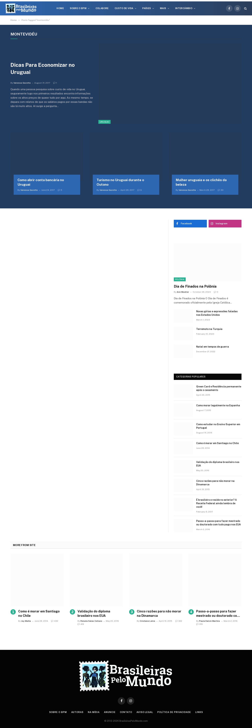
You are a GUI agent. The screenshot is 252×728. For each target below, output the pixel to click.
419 (81, 624)
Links (199, 712)
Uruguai (104, 122)
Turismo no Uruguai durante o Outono (120, 182)
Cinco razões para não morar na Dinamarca (215, 483)
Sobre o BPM (78, 8)
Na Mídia (94, 712)
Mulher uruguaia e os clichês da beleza (201, 182)
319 (199, 624)
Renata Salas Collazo (91, 621)
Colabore (102, 8)
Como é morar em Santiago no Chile (217, 443)
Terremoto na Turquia (209, 329)
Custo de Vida (124, 8)
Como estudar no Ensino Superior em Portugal (218, 426)
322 (178, 621)
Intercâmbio (183, 8)
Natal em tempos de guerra (212, 346)
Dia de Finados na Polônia (195, 286)
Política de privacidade (174, 712)
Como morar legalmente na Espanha (218, 405)
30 (220, 190)
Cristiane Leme (147, 621)
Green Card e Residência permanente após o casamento (218, 388)
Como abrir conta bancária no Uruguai (41, 182)
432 (54, 621)
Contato (126, 712)
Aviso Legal (144, 712)
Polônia (179, 279)
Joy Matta (26, 621)
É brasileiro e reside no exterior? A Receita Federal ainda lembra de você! (216, 503)
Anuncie (109, 712)
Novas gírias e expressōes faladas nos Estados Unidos (217, 313)
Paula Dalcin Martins (209, 621)
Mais (163, 8)
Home (60, 8)
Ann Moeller (183, 292)
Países (146, 8)
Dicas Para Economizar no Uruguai (42, 68)
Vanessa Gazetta (22, 83)
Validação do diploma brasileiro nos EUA (217, 464)
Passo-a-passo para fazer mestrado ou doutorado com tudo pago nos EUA (218, 523)
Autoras (77, 712)
